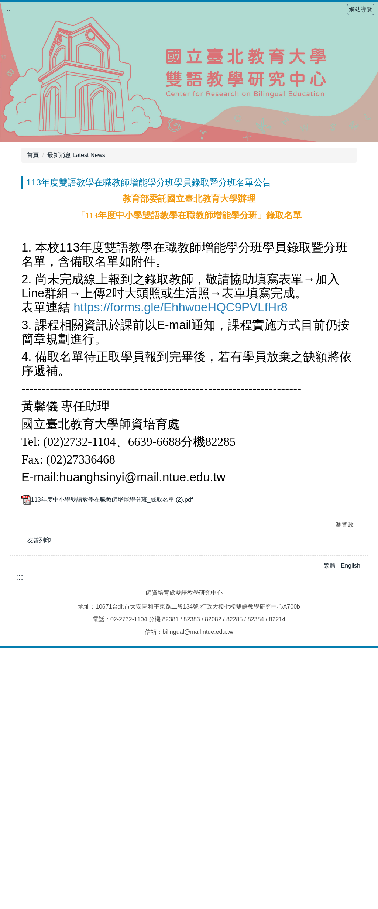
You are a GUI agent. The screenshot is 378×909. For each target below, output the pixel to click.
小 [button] (321, 195)
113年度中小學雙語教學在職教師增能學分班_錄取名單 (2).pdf (107, 739)
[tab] (177, 721)
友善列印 (39, 779)
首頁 (33, 155)
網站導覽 (360, 9)
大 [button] (350, 195)
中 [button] (336, 195)
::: (7, 9)
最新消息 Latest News (76, 155)
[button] (30, 613)
